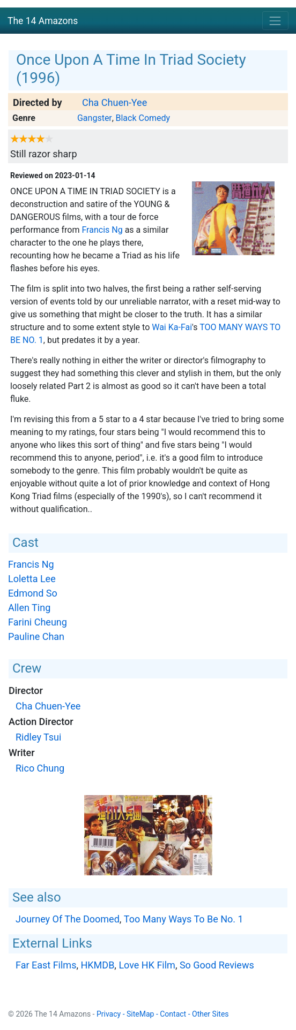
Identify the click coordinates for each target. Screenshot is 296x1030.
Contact (173, 1014)
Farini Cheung (37, 622)
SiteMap (140, 1014)
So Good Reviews (217, 965)
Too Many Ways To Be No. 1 (183, 919)
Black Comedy (142, 118)
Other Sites (210, 1014)
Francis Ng (102, 230)
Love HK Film (147, 965)
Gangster (94, 118)
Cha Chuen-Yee (114, 102)
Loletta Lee (32, 578)
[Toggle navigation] (275, 20)
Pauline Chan (36, 636)
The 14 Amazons (43, 21)
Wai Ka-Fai (172, 327)
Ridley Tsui (38, 737)
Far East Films (46, 965)
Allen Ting (29, 607)
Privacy (109, 1014)
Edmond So (32, 593)
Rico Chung (40, 768)
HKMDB (97, 965)
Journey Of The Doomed (68, 919)
